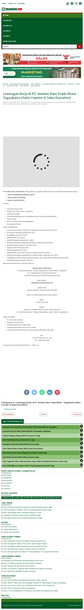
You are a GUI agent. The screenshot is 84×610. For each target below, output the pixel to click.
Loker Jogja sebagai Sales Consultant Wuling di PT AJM (22, 512)
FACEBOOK (7, 478)
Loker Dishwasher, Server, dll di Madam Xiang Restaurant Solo (24, 541)
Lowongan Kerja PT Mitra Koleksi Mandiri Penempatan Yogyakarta (26, 431)
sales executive (32, 104)
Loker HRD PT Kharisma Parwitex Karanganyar (19, 588)
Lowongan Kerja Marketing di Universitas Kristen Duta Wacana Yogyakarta (29, 427)
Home (5, 15)
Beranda (43, 414)
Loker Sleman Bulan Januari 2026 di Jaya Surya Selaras (22, 448)
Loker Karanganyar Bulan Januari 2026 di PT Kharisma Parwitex (25, 546)
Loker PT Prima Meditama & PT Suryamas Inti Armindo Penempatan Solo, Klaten (30, 591)
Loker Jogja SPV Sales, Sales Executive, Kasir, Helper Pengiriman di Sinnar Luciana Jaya (34, 461)
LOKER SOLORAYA (10, 527)
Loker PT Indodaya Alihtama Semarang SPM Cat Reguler (22, 563)
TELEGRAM (7, 483)
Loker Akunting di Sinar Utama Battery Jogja (18, 440)
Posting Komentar (10, 409)
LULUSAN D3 (6, 31)
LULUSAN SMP (7, 20)
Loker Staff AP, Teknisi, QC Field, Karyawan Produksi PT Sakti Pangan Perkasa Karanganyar (34, 583)
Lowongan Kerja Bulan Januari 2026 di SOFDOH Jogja (21, 515)
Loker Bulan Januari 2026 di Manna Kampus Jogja (20, 457)
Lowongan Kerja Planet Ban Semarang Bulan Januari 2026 (23, 560)
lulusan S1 (13, 104)
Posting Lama (77, 414)
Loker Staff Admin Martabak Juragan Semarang (19, 571)
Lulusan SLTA (6, 497)
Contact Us (12, 3)
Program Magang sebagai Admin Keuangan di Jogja (21, 435)
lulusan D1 (17, 497)
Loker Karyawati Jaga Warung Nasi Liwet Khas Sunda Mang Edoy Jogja (27, 507)
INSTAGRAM (7, 480)
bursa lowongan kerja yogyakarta (32, 102)
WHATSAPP (7, 475)
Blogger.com (77, 605)
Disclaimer (21, 3)
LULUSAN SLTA (7, 26)
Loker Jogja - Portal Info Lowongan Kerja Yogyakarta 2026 (27, 605)
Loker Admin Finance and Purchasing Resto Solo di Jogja (22, 518)
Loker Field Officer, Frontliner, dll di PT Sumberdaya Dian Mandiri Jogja (28, 466)
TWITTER (6, 486)
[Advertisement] (42, 121)
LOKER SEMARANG (10, 529)
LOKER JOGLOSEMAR (11, 532)
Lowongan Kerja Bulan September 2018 (64, 102)
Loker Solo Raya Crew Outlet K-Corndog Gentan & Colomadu (24, 549)
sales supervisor (42, 104)
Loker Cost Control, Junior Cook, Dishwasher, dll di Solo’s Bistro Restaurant (28, 585)
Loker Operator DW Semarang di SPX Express (19, 566)
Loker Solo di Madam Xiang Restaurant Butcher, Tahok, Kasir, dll (25, 580)
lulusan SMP (46, 497)
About (4, 3)
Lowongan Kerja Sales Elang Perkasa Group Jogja (20, 444)
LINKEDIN (6, 488)
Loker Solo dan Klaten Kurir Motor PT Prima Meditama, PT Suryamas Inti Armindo (31, 552)
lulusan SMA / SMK (22, 104)
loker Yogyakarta (47, 102)
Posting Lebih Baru (8, 414)
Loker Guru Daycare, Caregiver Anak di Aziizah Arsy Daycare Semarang (27, 568)
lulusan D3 (6, 104)
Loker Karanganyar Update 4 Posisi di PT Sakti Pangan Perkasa (25, 544)
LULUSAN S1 (6, 36)
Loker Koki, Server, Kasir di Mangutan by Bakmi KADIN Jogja (24, 453)
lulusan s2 (57, 497)
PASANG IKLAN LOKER (9, 41)
